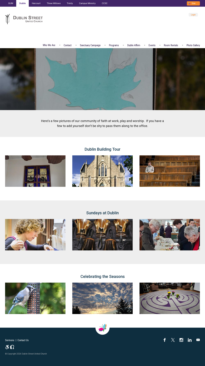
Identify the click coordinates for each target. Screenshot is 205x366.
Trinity (70, 3)
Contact (68, 45)
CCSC (104, 3)
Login (193, 14)
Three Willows (54, 3)
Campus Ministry (87, 3)
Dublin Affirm (133, 45)
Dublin (22, 3)
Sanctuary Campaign (90, 45)
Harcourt (36, 3)
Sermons (9, 340)
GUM (10, 3)
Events (152, 45)
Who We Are (49, 45)
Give (193, 3)
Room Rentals (171, 45)
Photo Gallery (193, 45)
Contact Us (23, 340)
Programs (114, 45)
